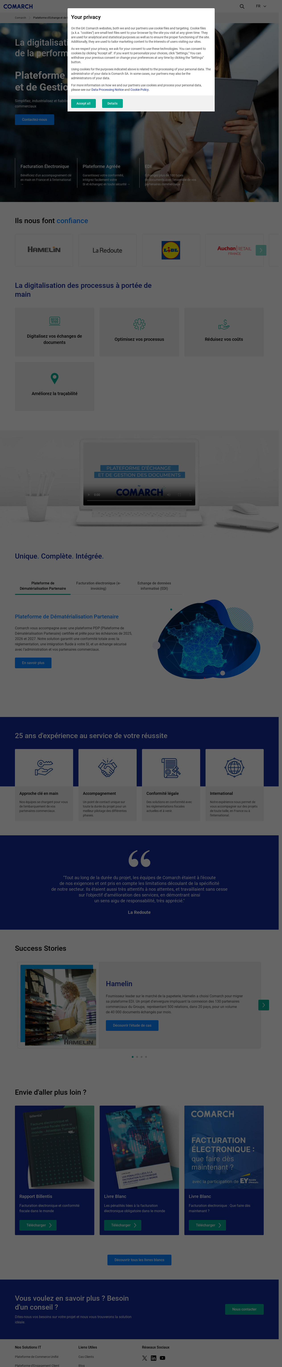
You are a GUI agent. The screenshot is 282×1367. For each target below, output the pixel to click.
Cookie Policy (139, 89)
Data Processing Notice (107, 89)
